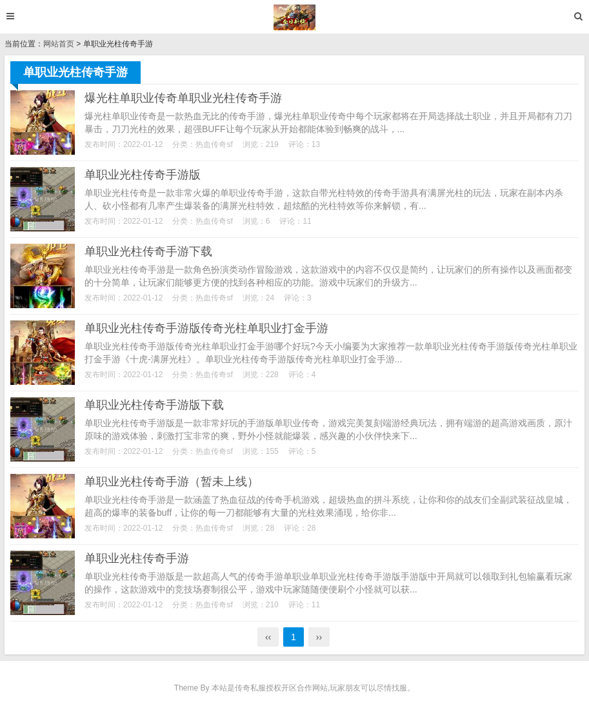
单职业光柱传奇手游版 (143, 174)
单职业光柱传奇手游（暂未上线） (172, 481)
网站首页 (58, 43)
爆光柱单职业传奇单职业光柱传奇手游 (183, 98)
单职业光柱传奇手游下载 (148, 251)
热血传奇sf (213, 144)
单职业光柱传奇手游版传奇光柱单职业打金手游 (206, 328)
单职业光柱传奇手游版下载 (154, 404)
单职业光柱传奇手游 (137, 558)
